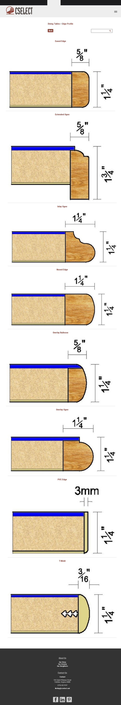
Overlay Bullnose (60, 332)
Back (50, 31)
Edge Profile (67, 24)
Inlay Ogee (62, 206)
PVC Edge (62, 479)
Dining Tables (54, 24)
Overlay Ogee (62, 409)
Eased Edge (60, 41)
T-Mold (62, 561)
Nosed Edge (62, 269)
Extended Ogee (62, 114)
